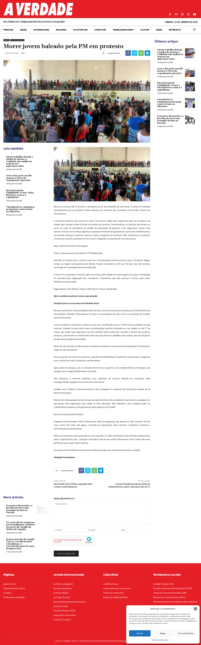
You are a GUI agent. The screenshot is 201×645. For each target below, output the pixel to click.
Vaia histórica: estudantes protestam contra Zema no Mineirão (20, 209)
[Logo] (75, 9)
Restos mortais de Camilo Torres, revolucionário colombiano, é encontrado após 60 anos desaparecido (20, 544)
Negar (163, 633)
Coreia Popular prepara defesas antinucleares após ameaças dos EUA (129, 485)
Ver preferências (186, 633)
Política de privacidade (160, 640)
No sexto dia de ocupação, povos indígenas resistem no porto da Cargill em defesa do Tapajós (20, 526)
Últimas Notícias (17, 40)
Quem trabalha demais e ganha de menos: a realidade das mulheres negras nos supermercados (19, 161)
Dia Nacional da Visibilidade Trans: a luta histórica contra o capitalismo (20, 194)
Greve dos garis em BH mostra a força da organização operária (19, 178)
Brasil (6, 40)
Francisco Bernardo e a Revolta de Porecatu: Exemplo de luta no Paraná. (19, 509)
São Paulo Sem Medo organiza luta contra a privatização (73, 485)
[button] (195, 608)
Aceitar (140, 633)
